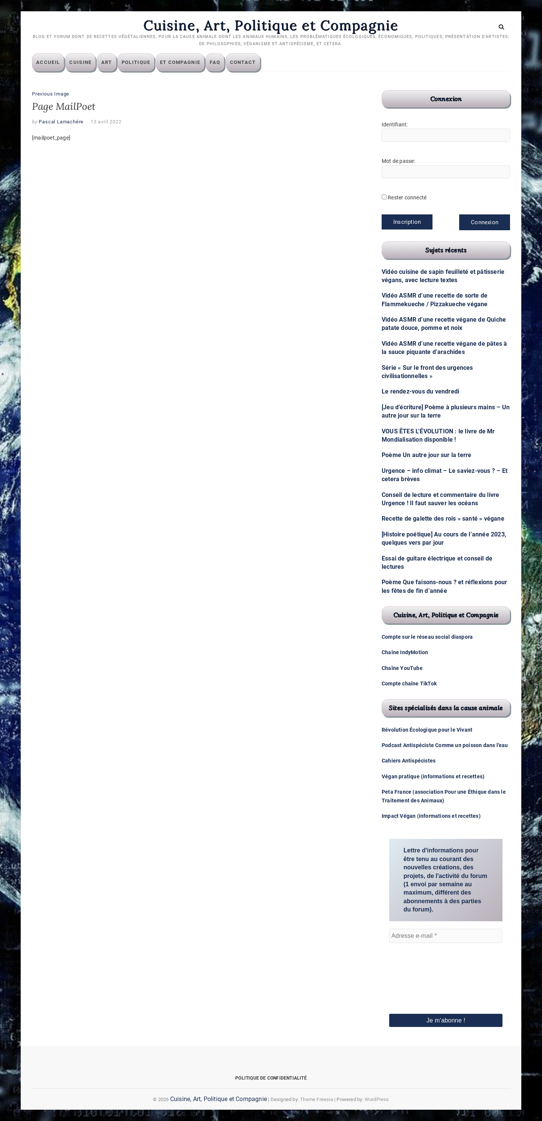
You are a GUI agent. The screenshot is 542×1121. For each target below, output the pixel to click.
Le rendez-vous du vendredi (420, 391)
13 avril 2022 (106, 122)
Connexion (484, 222)
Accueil (48, 62)
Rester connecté (407, 197)
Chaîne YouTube (402, 668)
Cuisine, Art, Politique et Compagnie (271, 25)
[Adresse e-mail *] (445, 936)
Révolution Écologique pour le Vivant (427, 730)
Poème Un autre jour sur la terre (426, 455)
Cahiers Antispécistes (408, 761)
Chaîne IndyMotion (405, 652)
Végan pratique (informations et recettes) (433, 776)
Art (106, 62)
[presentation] (420, 968)
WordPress (377, 1099)
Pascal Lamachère (61, 122)
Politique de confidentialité (271, 1078)
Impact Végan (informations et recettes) (431, 816)
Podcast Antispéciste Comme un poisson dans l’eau (445, 745)
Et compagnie (180, 62)
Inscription (407, 222)
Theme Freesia (316, 1099)
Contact (243, 62)
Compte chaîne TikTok (409, 683)
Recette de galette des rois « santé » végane (443, 518)
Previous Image (50, 94)
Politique (136, 62)
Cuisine (80, 62)
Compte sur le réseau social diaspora (427, 637)
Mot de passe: (398, 161)
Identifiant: (395, 125)
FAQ (215, 62)
